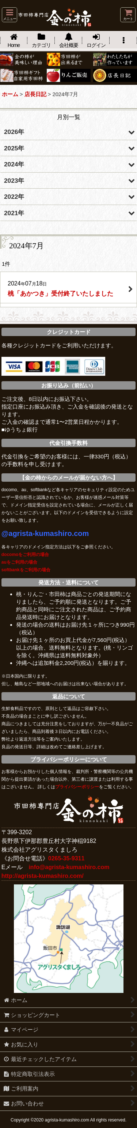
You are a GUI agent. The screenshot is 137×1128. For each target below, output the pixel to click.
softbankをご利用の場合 (25, 569)
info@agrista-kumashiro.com (68, 867)
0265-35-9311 (66, 858)
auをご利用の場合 (19, 562)
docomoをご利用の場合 (25, 554)
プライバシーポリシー (77, 786)
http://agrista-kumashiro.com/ (42, 876)
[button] (9, 14)
